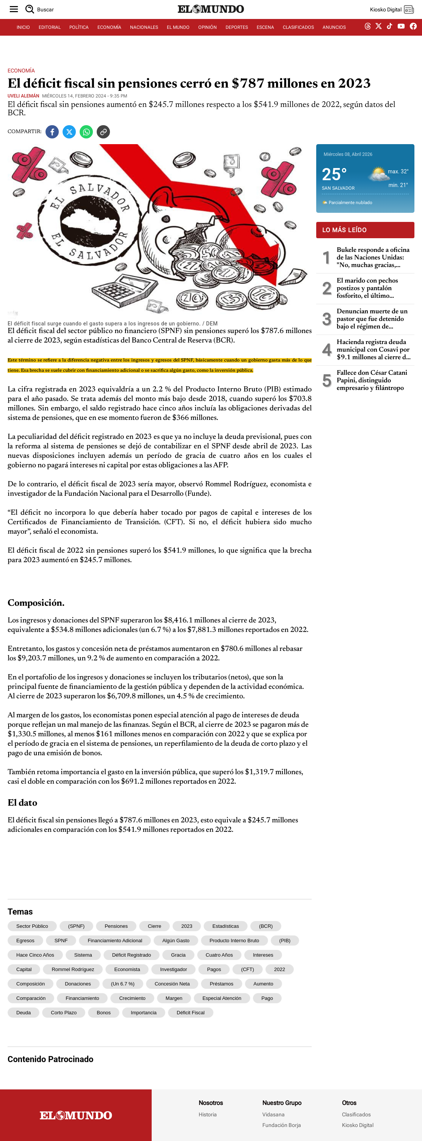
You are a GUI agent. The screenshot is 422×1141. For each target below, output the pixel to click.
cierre (154, 926)
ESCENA (265, 36)
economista (127, 969)
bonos (104, 1012)
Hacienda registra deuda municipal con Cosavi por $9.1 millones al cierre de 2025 (373, 350)
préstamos (221, 984)
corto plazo (64, 1012)
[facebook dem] (413, 36)
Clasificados (356, 1114)
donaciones (78, 984)
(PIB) (285, 940)
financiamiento (82, 998)
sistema (83, 955)
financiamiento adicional (115, 940)
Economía (21, 71)
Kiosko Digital (357, 1125)
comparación (30, 998)
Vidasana (273, 1114)
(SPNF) (76, 926)
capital (23, 969)
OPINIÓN (207, 36)
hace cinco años (35, 955)
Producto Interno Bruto (234, 940)
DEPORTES (237, 36)
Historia (208, 1114)
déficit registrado (131, 955)
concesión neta (172, 984)
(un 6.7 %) (123, 984)
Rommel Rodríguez (73, 969)
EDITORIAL (50, 36)
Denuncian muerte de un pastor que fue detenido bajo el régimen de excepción (372, 319)
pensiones (116, 926)
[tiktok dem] (389, 37)
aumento (263, 984)
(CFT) (247, 969)
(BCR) (266, 926)
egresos (25, 940)
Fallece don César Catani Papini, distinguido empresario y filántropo (372, 381)
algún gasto (176, 940)
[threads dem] (367, 37)
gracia (178, 955)
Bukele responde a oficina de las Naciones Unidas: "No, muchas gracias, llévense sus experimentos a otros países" (373, 258)
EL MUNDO (178, 36)
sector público (32, 926)
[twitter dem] (378, 37)
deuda (23, 1012)
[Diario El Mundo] (211, 21)
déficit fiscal (191, 1012)
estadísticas (225, 926)
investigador (173, 969)
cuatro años (219, 955)
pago (267, 998)
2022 (279, 969)
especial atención (222, 998)
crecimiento (132, 998)
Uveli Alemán (23, 96)
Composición (30, 984)
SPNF (61, 940)
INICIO (23, 36)
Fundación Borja (281, 1125)
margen (174, 998)
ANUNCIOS (334, 36)
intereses (263, 955)
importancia (144, 1012)
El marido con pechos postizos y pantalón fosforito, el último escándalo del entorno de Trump (372, 289)
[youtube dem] (401, 36)
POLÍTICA (79, 36)
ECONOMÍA (109, 36)
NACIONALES (144, 36)
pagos (214, 969)
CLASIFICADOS (298, 36)
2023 (186, 926)
